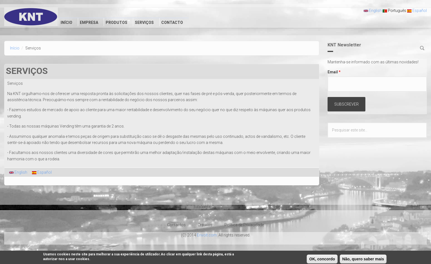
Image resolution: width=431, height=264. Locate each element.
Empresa (89, 22)
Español (417, 10)
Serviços (144, 22)
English (373, 10)
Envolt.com (207, 235)
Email (334, 72)
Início (66, 22)
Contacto (172, 22)
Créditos (205, 225)
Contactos (176, 225)
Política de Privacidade (244, 225)
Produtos (117, 22)
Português (394, 10)
